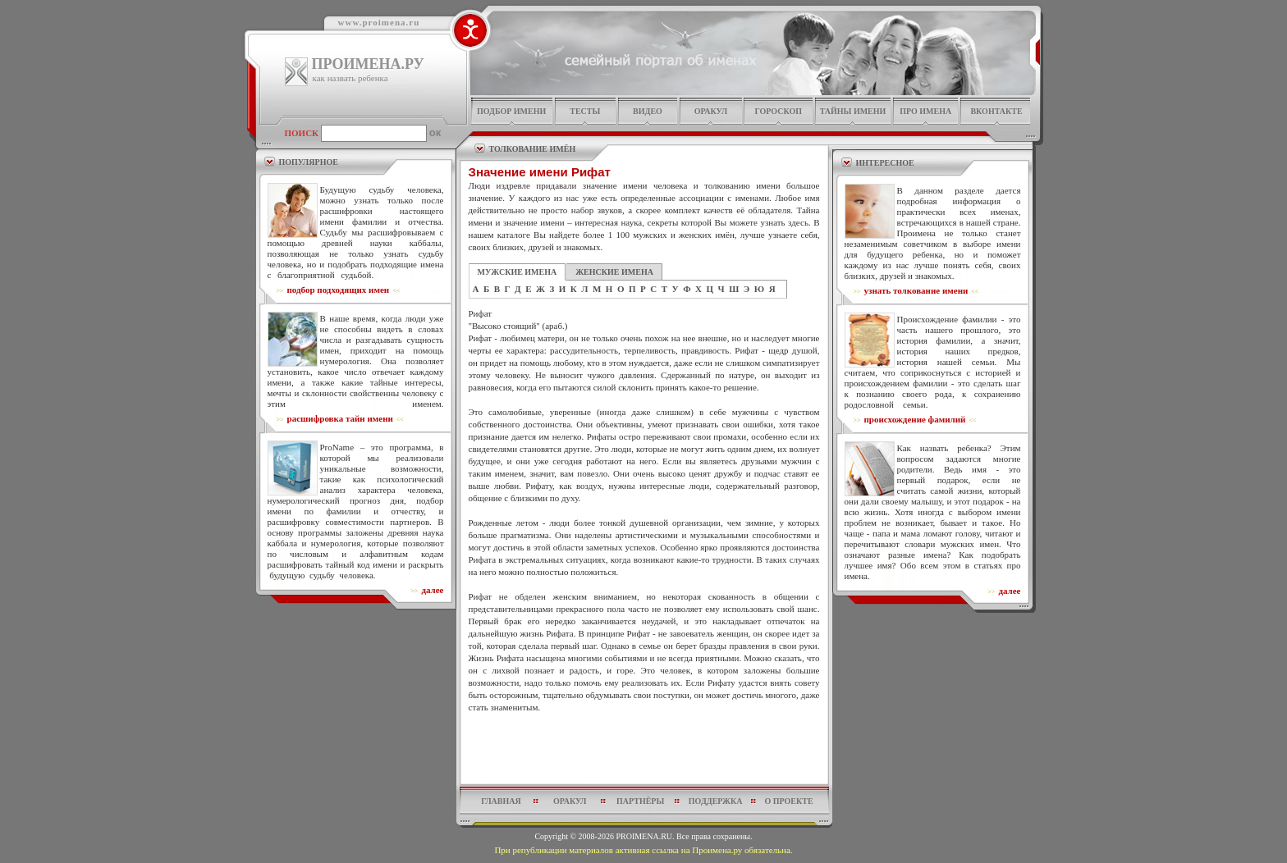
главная (500, 801)
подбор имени (511, 111)
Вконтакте (996, 111)
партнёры (640, 801)
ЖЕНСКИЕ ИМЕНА (614, 271)
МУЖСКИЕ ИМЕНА (517, 271)
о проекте (788, 801)
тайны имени (853, 111)
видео (647, 111)
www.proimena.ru (379, 22)
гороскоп (778, 111)
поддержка (716, 801)
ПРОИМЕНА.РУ (368, 64)
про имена (925, 111)
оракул (710, 111)
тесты (585, 111)
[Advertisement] (644, 753)
